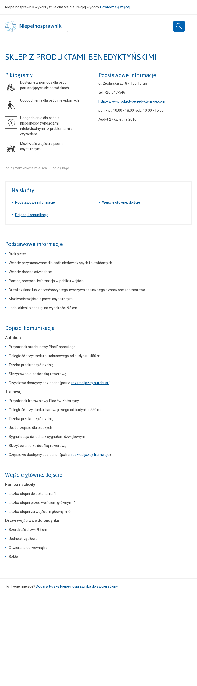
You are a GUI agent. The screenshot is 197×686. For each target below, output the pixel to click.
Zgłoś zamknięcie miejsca (26, 168)
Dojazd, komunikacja (31, 215)
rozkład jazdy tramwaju (90, 455)
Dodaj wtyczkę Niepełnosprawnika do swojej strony (77, 586)
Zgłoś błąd (60, 168)
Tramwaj (13, 391)
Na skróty (23, 190)
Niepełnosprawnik (33, 26)
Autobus (13, 337)
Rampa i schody (20, 484)
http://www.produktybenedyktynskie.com (131, 101)
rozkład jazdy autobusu (90, 383)
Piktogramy (19, 75)
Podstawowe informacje (127, 75)
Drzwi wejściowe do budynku (32, 520)
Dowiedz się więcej (115, 7)
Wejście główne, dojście (121, 202)
